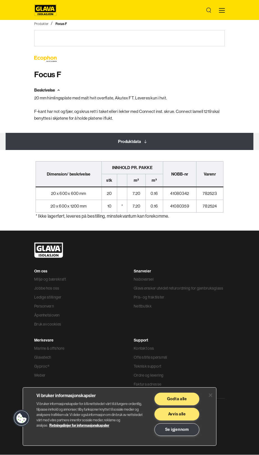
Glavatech (42, 357)
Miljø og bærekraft (50, 279)
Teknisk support (147, 366)
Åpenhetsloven (47, 315)
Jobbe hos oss (46, 288)
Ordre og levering (149, 375)
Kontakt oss (144, 348)
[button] (22, 418)
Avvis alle (177, 414)
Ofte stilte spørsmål (150, 357)
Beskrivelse (44, 90)
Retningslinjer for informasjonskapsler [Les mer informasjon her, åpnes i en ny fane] (79, 425)
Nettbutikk (143, 306)
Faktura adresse (147, 384)
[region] (119, 416)
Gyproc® (41, 366)
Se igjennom (177, 429)
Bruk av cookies (47, 324)
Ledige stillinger (48, 297)
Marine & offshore (49, 348)
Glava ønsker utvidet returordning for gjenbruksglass (178, 288)
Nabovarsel (144, 279)
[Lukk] (210, 395)
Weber (39, 375)
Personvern (44, 306)
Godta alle (177, 398)
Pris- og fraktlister (149, 297)
